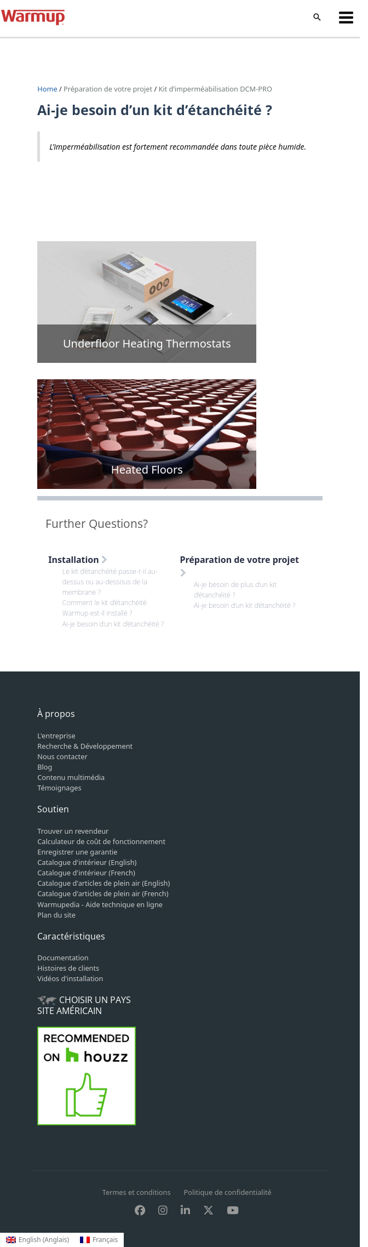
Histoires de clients (68, 968)
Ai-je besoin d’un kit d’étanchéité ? (113, 624)
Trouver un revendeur (72, 831)
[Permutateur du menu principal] (346, 17)
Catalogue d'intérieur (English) (86, 862)
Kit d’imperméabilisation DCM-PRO (215, 89)
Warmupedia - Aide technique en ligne (100, 904)
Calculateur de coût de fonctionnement (101, 841)
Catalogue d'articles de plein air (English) (103, 883)
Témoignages (59, 788)
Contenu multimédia (71, 777)
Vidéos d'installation (70, 978)
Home (48, 89)
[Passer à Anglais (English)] (37, 1239)
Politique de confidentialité (228, 1192)
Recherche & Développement (85, 746)
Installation (77, 560)
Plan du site (56, 915)
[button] (317, 17)
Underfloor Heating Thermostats (147, 343)
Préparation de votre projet (108, 89)
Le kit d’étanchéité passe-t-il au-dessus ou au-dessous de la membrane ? (110, 581)
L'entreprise (56, 736)
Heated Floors (147, 469)
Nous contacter (62, 756)
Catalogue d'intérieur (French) (86, 873)
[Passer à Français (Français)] (98, 1239)
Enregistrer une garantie (77, 852)
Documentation (62, 958)
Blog (44, 767)
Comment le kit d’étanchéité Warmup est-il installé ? (104, 607)
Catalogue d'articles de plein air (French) (102, 893)
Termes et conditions (136, 1192)
